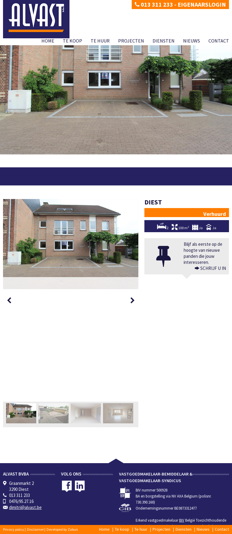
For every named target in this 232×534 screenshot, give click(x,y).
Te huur (100, 41)
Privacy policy (13, 529)
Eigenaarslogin (202, 4)
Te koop (72, 41)
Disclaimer (35, 529)
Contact (218, 41)
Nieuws (191, 41)
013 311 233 (154, 4)
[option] (70, 244)
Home (47, 41)
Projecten (131, 41)
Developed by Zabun (62, 529)
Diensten (164, 41)
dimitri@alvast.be (25, 507)
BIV (181, 520)
